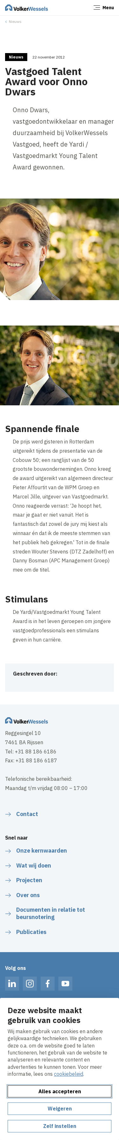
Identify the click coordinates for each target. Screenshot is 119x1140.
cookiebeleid (68, 1074)
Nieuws (15, 21)
